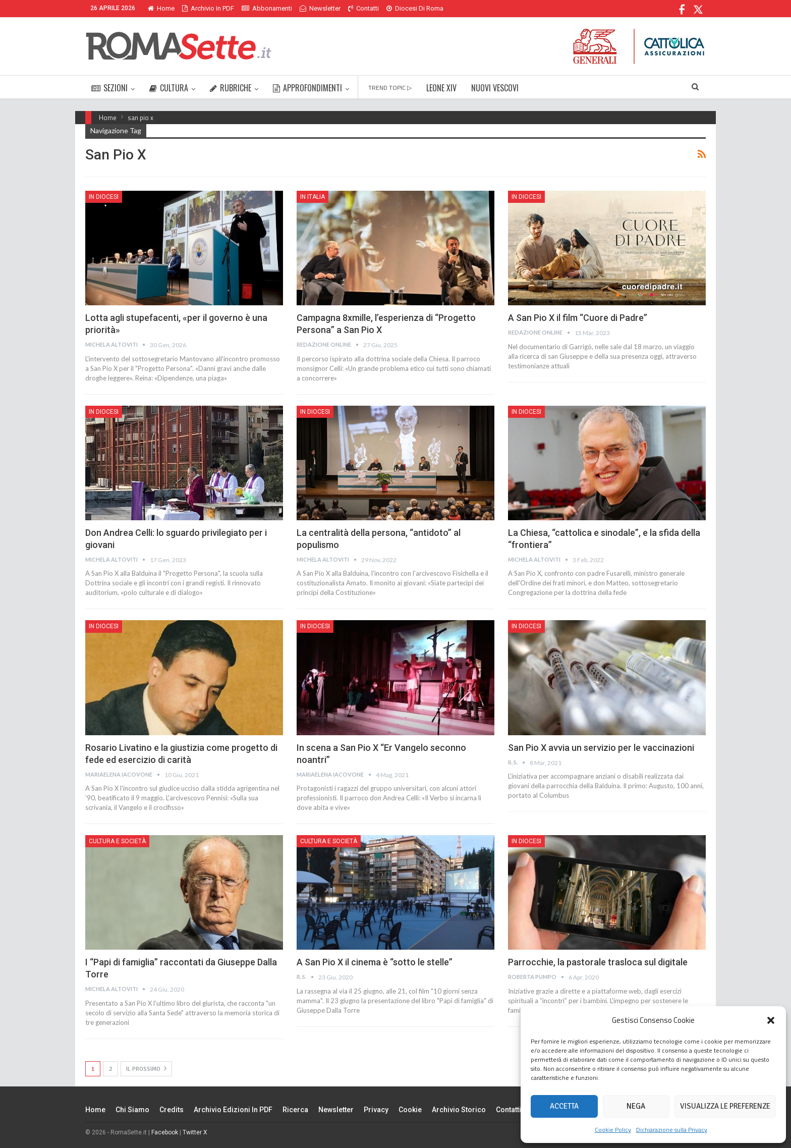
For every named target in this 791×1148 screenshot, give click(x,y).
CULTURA (168, 88)
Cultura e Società (117, 841)
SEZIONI (109, 88)
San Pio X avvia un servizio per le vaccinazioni (601, 747)
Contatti (363, 8)
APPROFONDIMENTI (307, 88)
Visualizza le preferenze (725, 1106)
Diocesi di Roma (414, 8)
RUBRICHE (230, 88)
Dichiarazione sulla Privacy (671, 1129)
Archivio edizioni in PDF (233, 1110)
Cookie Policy (613, 1129)
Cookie (410, 1110)
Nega (636, 1106)
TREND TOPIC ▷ (390, 87)
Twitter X (195, 1132)
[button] (771, 1020)
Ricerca (295, 1110)
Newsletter (320, 8)
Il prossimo (146, 1068)
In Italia (312, 196)
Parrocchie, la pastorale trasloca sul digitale (598, 962)
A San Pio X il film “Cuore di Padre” (577, 317)
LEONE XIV (441, 88)
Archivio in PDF (208, 8)
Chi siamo (132, 1110)
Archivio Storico (459, 1110)
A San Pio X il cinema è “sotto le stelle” (375, 962)
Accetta (564, 1106)
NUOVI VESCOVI (495, 88)
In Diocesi (104, 196)
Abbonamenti (267, 8)
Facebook (164, 1132)
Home (161, 8)
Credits (171, 1110)
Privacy (376, 1110)
